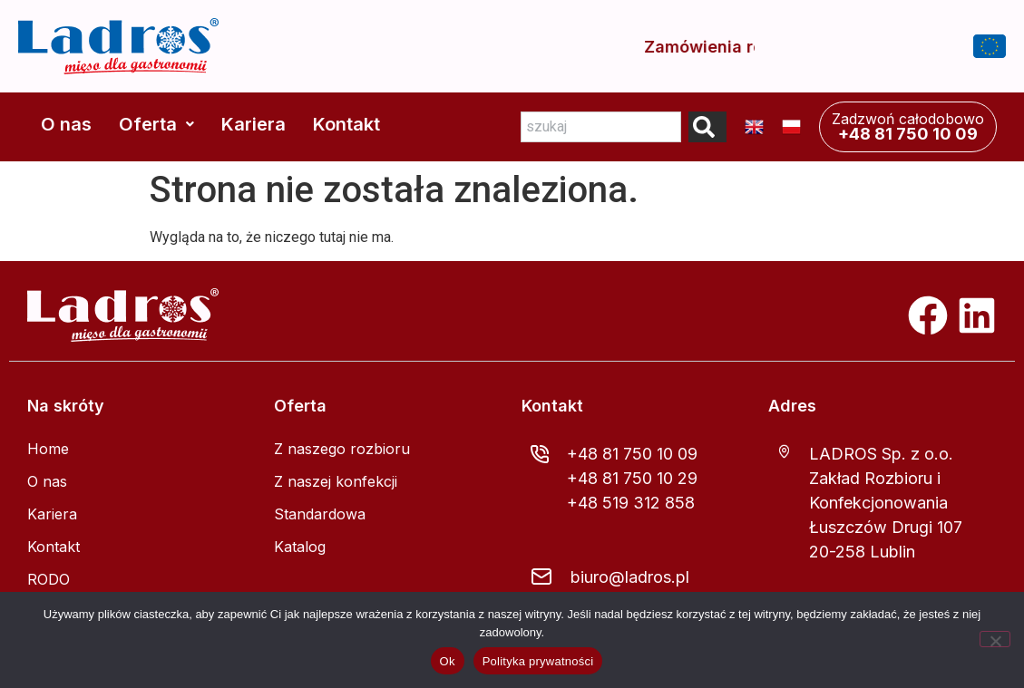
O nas (66, 124)
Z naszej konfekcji (335, 481)
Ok (447, 661)
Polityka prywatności (538, 661)
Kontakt (346, 124)
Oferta (156, 124)
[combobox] (600, 126)
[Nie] (995, 639)
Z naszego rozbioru (342, 449)
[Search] (707, 126)
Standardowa (320, 514)
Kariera (253, 124)
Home (48, 449)
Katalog (300, 547)
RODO (48, 579)
